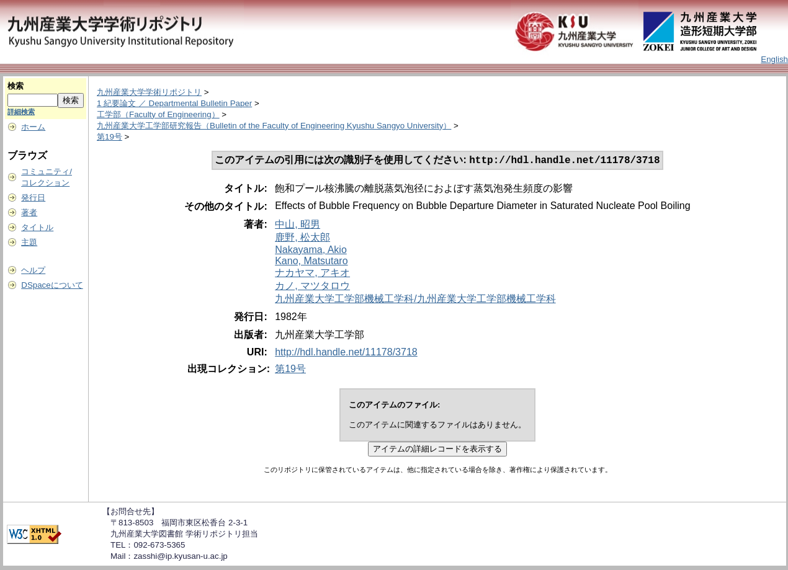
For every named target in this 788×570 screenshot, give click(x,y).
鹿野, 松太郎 (302, 238)
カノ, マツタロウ (312, 287)
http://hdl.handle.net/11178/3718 (346, 353)
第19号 (109, 136)
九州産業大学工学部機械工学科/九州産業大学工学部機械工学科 (415, 300)
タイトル (37, 227)
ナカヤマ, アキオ (312, 274)
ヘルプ (33, 270)
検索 (15, 86)
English (774, 59)
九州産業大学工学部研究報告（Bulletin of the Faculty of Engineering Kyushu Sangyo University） (274, 125)
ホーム (33, 126)
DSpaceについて (52, 285)
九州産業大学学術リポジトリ (149, 92)
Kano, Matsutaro (311, 262)
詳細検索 (21, 111)
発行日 (33, 197)
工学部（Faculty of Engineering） (158, 114)
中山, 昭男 (297, 225)
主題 (29, 242)
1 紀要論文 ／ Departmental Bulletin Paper (174, 103)
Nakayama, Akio (311, 251)
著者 (29, 212)
